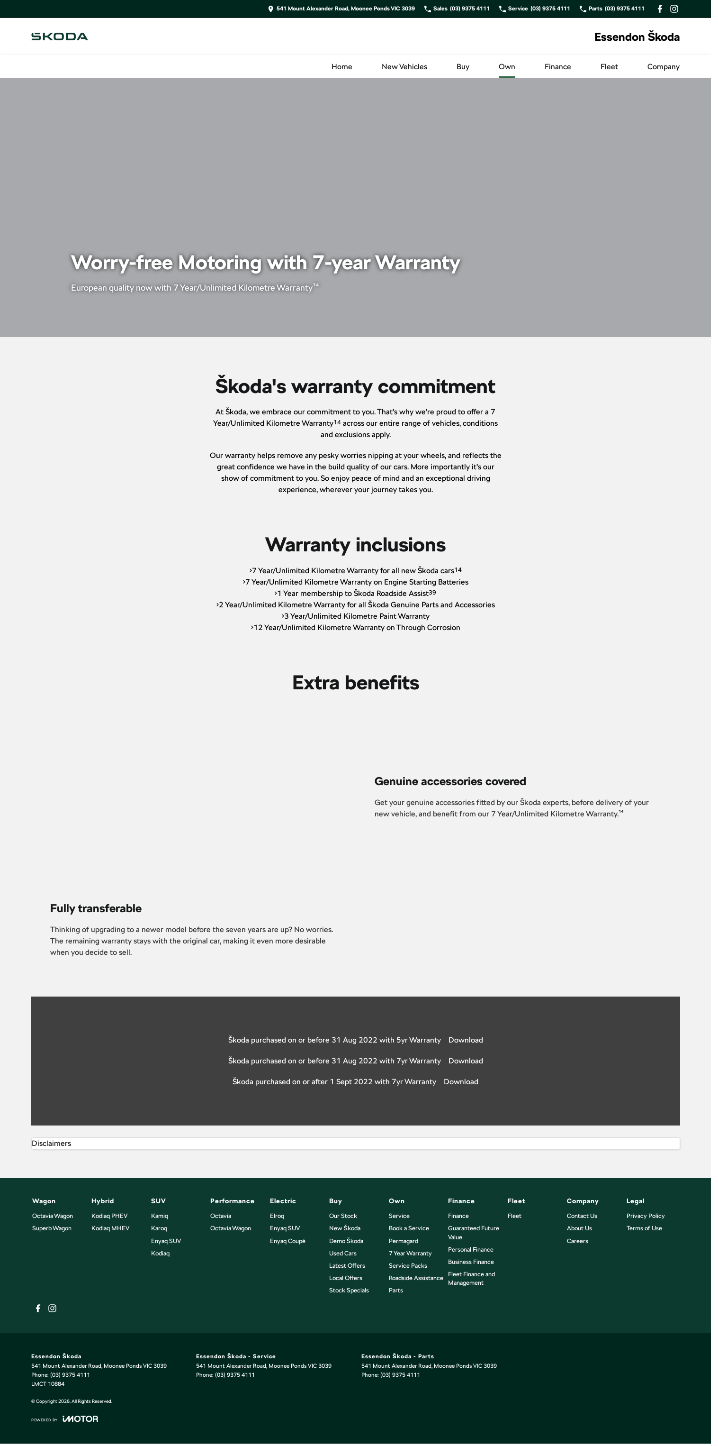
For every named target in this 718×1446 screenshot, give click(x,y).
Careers (577, 1241)
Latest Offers (347, 1265)
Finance (558, 66)
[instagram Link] (674, 9)
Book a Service (409, 1228)
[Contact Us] (341, 9)
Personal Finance (471, 1249)
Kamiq (159, 1215)
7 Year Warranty (410, 1253)
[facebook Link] (660, 9)
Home (342, 66)
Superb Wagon (52, 1228)
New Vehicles (404, 66)
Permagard (403, 1241)
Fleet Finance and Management (471, 1278)
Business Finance (471, 1261)
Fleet (609, 66)
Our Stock (343, 1215)
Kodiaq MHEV (110, 1228)
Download (466, 1039)
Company (663, 66)
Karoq (159, 1228)
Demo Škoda (346, 1241)
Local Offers (345, 1277)
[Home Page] (59, 36)
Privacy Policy (646, 1215)
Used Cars (343, 1253)
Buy (463, 66)
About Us (579, 1228)
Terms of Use (644, 1228)
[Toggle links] (64, 1418)
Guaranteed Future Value (473, 1232)
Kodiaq (160, 1253)
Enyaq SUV (166, 1241)
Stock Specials (349, 1290)
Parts (396, 1290)
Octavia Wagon (52, 1215)
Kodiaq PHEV (109, 1215)
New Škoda (344, 1228)
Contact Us (582, 1215)
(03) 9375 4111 (70, 1375)
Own (507, 66)
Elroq (277, 1215)
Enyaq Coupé (287, 1241)
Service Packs (408, 1265)
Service (399, 1215)
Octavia (220, 1215)
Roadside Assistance (416, 1277)
